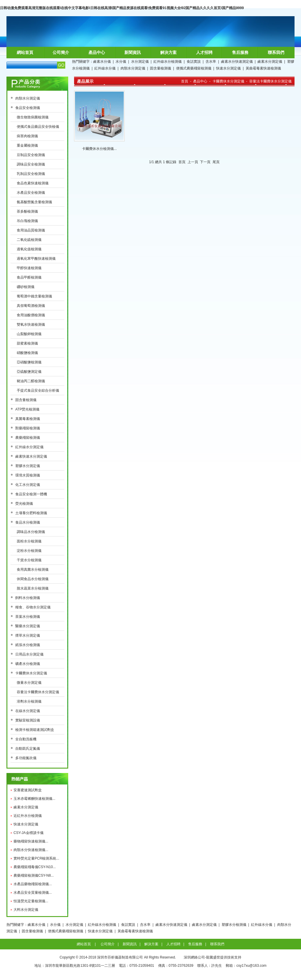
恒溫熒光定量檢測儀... (31, 901)
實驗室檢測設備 (27, 720)
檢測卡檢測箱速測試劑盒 (34, 730)
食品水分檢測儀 (27, 522)
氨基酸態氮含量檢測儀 (34, 202)
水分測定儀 (140, 61)
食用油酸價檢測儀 (31, 315)
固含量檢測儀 (160, 68)
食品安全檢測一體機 (31, 494)
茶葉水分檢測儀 (27, 617)
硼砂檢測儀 (25, 287)
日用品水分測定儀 (29, 654)
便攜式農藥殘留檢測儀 (193, 68)
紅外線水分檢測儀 (167, 61)
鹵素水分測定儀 (269, 61)
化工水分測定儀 (27, 485)
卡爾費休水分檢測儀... (99, 149)
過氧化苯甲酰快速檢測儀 (36, 258)
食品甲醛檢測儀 (29, 277)
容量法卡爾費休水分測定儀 (38, 692)
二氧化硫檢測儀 (29, 240)
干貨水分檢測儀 (29, 560)
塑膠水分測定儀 (27, 466)
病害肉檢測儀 (27, 136)
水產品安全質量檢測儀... (33, 892)
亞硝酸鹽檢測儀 (29, 362)
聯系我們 (276, 52)
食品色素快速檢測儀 (33, 183)
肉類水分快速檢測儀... (31, 850)
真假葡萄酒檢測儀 (31, 306)
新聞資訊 (132, 52)
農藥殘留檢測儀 (27, 438)
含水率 (210, 61)
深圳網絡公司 (194, 957)
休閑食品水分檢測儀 (33, 579)
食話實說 (194, 61)
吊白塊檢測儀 (27, 221)
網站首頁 (25, 52)
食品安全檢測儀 (27, 108)
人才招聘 (204, 52)
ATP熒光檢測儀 (27, 409)
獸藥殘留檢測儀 (27, 428)
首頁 (184, 81)
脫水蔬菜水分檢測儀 (33, 588)
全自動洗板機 (25, 739)
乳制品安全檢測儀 (31, 174)
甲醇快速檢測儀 (29, 268)
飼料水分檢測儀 (27, 598)
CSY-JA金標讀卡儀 (29, 833)
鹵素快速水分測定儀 (31, 456)
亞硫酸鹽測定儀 (29, 372)
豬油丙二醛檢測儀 (31, 381)
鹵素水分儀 (102, 61)
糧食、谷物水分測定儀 (33, 607)
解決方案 (168, 52)
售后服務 (240, 52)
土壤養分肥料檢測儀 (31, 513)
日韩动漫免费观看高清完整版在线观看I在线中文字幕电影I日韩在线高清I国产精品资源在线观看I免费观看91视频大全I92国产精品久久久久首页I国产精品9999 (122, 8)
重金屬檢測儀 (27, 145)
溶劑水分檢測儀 (29, 701)
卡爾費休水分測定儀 (31, 673)
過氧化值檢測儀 (29, 249)
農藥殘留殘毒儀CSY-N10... (35, 867)
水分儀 (121, 61)
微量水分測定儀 (29, 683)
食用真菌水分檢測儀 (33, 569)
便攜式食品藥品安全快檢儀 (38, 127)
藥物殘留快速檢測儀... (31, 841)
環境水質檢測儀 (27, 475)
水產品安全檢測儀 (31, 193)
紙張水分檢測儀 (27, 645)
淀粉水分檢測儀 (29, 551)
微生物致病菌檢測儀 (33, 117)
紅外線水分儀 (105, 68)
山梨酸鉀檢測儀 (29, 334)
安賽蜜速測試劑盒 (28, 790)
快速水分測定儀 (228, 68)
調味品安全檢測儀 (31, 164)
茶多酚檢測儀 (27, 211)
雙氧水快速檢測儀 (31, 324)
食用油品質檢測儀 (31, 230)
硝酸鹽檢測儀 (27, 353)
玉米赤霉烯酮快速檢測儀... (34, 799)
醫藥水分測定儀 (27, 626)
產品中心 (96, 52)
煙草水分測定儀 (27, 635)
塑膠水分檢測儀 (234, 925)
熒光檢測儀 (24, 503)
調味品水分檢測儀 (31, 532)
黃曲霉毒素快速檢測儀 (263, 68)
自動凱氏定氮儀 (27, 748)
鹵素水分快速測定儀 (237, 61)
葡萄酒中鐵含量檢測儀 (34, 296)
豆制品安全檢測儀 (31, 155)
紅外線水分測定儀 (29, 447)
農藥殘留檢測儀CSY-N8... (34, 875)
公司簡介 (61, 52)
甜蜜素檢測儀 (27, 343)
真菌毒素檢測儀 (27, 419)
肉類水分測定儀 (133, 68)
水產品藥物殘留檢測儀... (33, 884)
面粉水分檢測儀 (29, 541)
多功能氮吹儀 (25, 758)
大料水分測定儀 (26, 910)
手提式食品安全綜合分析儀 (38, 390)
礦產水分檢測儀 (27, 664)
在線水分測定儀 (27, 711)
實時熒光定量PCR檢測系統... (36, 858)
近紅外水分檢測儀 (28, 816)
